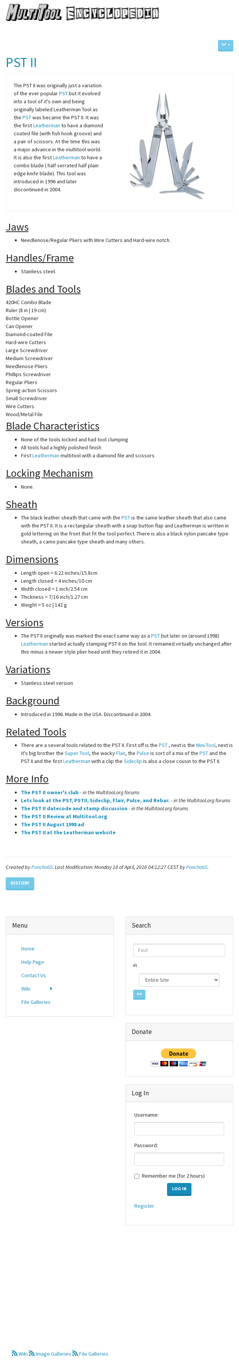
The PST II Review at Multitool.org (64, 816)
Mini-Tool (205, 745)
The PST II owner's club (50, 792)
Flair (120, 753)
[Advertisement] (60, 1072)
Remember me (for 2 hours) (173, 1175)
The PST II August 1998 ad (52, 824)
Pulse (143, 753)
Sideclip (133, 761)
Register (144, 1205)
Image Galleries (50, 1353)
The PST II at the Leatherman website (68, 832)
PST (63, 93)
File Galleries (90, 1353)
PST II (21, 62)
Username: (146, 1114)
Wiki (20, 1353)
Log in (179, 1188)
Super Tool (77, 753)
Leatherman (46, 125)
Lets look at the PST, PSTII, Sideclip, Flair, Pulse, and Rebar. (95, 800)
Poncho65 (42, 867)
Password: (146, 1145)
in (135, 965)
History (20, 883)
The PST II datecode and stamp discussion (74, 808)
